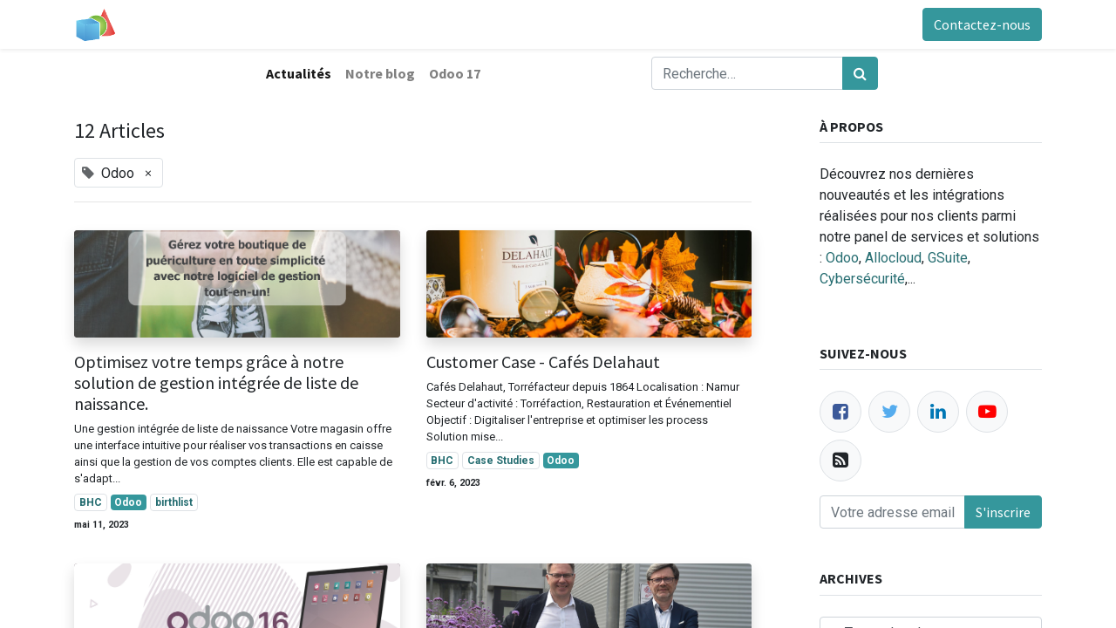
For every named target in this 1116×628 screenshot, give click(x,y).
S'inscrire (1003, 512)
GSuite (948, 257)
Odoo (842, 257)
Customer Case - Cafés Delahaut (543, 362)
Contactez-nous (982, 24)
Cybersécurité (862, 278)
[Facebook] (840, 412)
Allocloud (893, 257)
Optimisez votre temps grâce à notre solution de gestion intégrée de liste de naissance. (216, 383)
